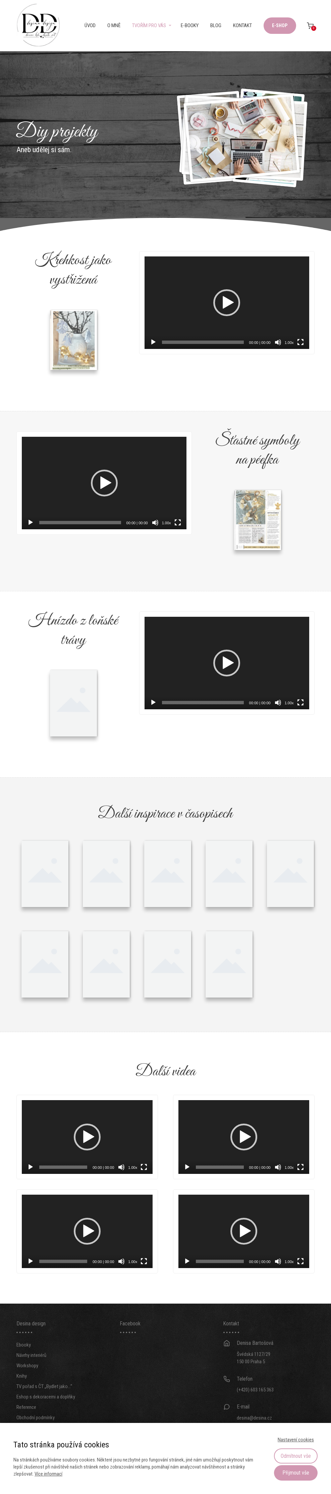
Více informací (48, 1474)
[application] (227, 302)
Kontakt (242, 25)
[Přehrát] (153, 342)
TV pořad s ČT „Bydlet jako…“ (44, 1399)
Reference (26, 1420)
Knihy (21, 1389)
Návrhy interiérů (31, 1368)
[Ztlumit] (278, 342)
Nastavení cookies (296, 1440)
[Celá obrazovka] (300, 342)
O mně (113, 25)
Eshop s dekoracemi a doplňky (45, 1410)
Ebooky (23, 1358)
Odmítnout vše (296, 1456)
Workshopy (27, 1378)
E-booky (190, 25)
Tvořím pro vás (149, 25)
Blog (215, 25)
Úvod (90, 25)
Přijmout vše (295, 1473)
